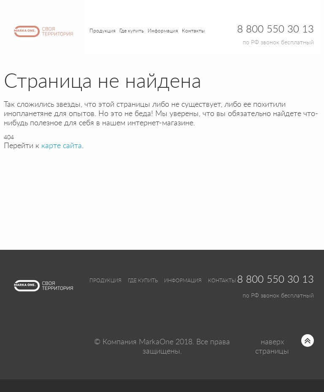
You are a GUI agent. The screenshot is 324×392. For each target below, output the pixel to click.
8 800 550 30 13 (275, 280)
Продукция (102, 30)
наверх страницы (272, 346)
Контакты (193, 30)
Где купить (143, 280)
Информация (183, 280)
